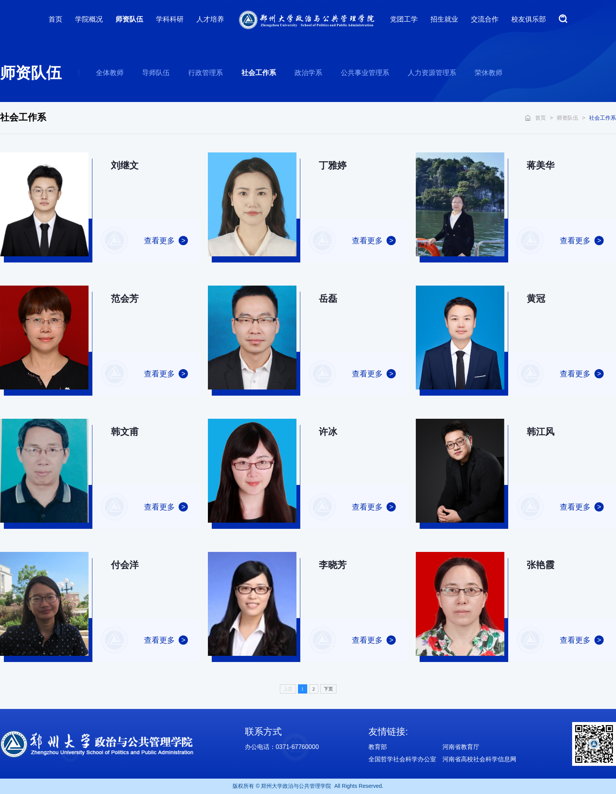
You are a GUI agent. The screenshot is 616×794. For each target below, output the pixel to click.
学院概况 (89, 19)
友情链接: (388, 731)
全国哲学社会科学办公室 (402, 759)
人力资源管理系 (432, 72)
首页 (55, 19)
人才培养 (210, 19)
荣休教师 (488, 72)
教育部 (377, 747)
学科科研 (170, 19)
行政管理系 (205, 72)
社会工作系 (258, 72)
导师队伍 (156, 72)
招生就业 (444, 19)
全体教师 (110, 72)
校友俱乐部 (528, 19)
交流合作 (485, 19)
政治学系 (308, 72)
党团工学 (404, 19)
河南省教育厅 (460, 747)
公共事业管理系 (365, 72)
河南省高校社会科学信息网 (479, 759)
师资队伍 (129, 19)
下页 (328, 689)
